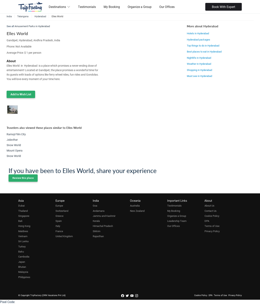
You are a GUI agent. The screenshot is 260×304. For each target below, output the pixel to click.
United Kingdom (64, 236)
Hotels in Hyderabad (198, 33)
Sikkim (96, 231)
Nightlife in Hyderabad (199, 57)
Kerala (96, 221)
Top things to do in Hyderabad (203, 45)
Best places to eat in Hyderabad (204, 51)
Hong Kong (24, 226)
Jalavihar (12, 139)
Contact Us (211, 211)
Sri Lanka (23, 241)
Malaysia (23, 272)
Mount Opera (15, 150)
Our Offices (167, 7)
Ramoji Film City (16, 134)
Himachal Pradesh (103, 226)
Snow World (14, 145)
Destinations (59, 7)
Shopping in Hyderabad (199, 70)
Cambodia (23, 256)
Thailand (23, 211)
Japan (21, 262)
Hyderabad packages (198, 39)
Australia (135, 205)
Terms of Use (212, 226)
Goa (95, 205)
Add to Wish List (20, 94)
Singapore (23, 216)
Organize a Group (140, 7)
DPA (207, 221)
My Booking (112, 7)
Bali (20, 221)
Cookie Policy (212, 216)
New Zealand (137, 211)
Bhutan (22, 267)
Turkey (22, 246)
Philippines (24, 277)
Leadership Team (176, 221)
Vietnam (22, 236)
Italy (57, 226)
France (59, 231)
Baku (21, 251)
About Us (209, 205)
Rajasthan (98, 236)
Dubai (21, 205)
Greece (59, 216)
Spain (58, 221)
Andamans (99, 211)
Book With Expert (223, 7)
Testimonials (87, 7)
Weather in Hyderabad (199, 63)
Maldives (23, 231)
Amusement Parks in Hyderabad (32, 26)
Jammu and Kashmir (104, 216)
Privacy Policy (212, 231)
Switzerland (61, 211)
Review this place (23, 178)
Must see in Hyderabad (199, 76)
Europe (59, 205)
